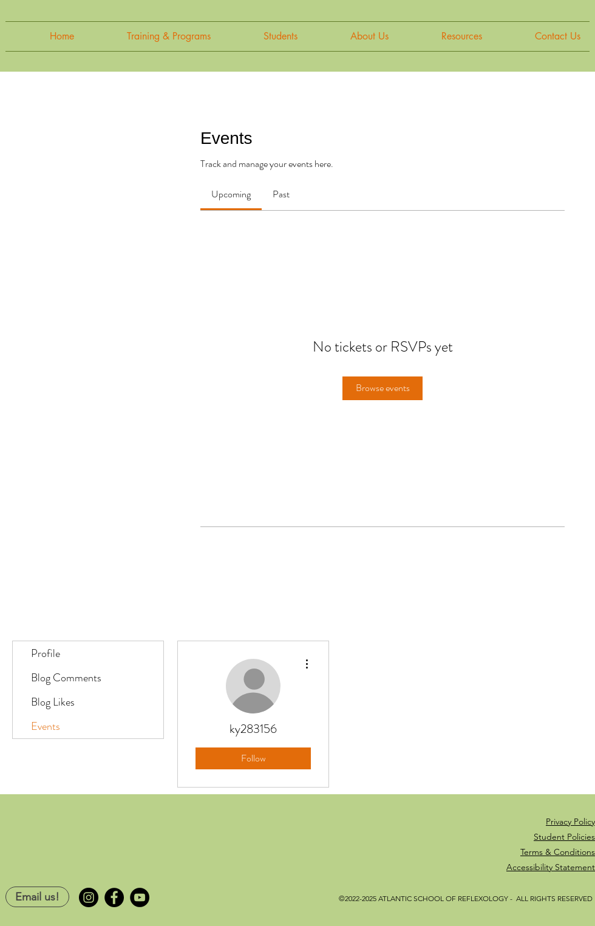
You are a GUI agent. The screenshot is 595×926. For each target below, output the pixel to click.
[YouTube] (139, 897)
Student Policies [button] (564, 836)
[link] (231, 194)
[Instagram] (88, 897)
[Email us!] (37, 897)
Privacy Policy (570, 821)
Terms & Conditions (557, 851)
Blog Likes (53, 702)
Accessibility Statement (550, 867)
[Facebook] (114, 897)
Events (45, 726)
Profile (45, 653)
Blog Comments (66, 678)
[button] (151, 36)
